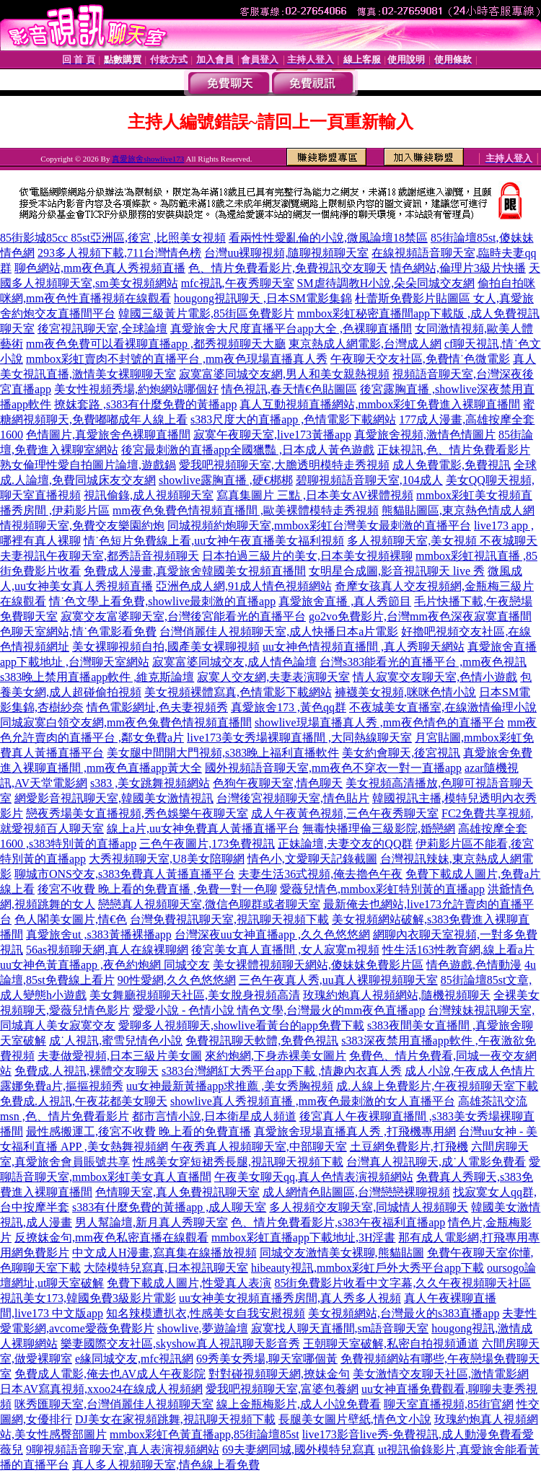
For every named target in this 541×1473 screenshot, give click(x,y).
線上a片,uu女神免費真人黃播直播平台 (203, 828)
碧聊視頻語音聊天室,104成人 (369, 480)
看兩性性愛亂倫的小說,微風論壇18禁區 (328, 238)
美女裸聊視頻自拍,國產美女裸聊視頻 (166, 647)
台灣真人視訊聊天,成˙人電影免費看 (436, 1162)
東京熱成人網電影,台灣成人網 (365, 344)
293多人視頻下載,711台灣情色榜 (119, 253)
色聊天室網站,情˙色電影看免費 (78, 631)
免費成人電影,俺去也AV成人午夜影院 (110, 1374)
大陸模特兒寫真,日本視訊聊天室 (166, 1268)
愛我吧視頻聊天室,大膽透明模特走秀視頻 (284, 465)
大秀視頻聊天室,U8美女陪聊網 (167, 859)
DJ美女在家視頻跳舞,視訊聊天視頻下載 (175, 1419)
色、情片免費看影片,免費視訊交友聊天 (287, 268)
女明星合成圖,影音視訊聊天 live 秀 (397, 571)
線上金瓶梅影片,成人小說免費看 (298, 1404)
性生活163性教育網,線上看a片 (458, 950)
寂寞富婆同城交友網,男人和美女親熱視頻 (284, 374)
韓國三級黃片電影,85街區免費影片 (206, 313)
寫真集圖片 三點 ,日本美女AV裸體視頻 (314, 495)
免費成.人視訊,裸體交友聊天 (86, 1071)
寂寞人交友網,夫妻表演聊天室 (273, 677)
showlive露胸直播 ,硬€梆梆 (226, 480)
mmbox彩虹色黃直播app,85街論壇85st (204, 1434)
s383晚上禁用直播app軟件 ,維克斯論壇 (97, 677)
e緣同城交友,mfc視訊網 (134, 1359)
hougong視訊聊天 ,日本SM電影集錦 (263, 298)
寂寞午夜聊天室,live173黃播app (272, 434)
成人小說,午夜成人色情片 (470, 1071)
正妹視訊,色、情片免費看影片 (453, 450)
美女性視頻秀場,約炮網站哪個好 (136, 389)
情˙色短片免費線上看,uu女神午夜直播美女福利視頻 (214, 541)
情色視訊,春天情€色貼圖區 (289, 389)
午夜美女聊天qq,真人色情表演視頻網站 (313, 1177)
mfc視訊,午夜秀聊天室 (237, 283)
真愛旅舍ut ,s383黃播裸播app (99, 934)
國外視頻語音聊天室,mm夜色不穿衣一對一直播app (333, 768)
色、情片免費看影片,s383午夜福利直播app (338, 1222)
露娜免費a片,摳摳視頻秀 (61, 1086)
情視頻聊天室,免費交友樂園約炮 (82, 525)
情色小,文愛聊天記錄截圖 (312, 859)
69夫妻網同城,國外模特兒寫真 (298, 1449)
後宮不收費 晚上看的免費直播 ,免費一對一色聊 (157, 889)
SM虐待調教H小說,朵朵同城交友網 (386, 283)
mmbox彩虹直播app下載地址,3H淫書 (303, 1237)
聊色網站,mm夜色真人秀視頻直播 (99, 268)
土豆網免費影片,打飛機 (409, 1146)
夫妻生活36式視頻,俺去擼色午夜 (320, 874)
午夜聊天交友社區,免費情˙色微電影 (420, 359)
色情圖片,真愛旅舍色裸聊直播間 (108, 434)
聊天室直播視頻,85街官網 (449, 1404)
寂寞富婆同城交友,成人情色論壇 (234, 662)
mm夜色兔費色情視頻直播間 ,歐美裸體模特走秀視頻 (246, 510)
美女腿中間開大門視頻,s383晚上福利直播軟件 (223, 753)
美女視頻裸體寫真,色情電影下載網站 (238, 692)
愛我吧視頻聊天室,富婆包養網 (282, 1389)
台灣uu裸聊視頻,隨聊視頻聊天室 (286, 253)
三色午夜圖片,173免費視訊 (207, 843)
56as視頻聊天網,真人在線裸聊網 (107, 950)
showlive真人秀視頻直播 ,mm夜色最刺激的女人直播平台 (312, 1101)
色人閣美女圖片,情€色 (70, 919)
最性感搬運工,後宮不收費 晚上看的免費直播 (138, 1131)
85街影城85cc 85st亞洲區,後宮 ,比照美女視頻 (113, 238)
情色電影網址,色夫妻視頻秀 (157, 707)
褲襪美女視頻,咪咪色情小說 (405, 692)
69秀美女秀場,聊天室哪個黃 (267, 1359)
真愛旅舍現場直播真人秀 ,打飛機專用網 (355, 1131)
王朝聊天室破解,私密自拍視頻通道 (391, 1343)
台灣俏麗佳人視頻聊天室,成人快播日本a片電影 (278, 631)
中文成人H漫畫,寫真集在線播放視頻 (164, 1252)
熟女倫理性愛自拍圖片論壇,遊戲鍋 (88, 465)
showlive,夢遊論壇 (202, 1328)
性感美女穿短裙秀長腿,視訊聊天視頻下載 (238, 1162)
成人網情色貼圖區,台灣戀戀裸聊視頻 (356, 1192)
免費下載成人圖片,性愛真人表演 (189, 1283)
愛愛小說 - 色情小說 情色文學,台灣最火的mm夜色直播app (279, 1010)
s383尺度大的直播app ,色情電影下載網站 (293, 419)
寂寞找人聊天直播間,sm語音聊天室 (340, 1328)
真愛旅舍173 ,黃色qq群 (288, 707)
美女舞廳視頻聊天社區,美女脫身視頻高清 (194, 995)
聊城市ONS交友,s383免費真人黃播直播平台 (124, 874)
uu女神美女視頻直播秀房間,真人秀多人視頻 (290, 1298)
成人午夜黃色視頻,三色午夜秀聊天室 (345, 813)
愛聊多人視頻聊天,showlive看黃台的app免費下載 (241, 1025)
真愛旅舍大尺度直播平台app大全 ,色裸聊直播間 (291, 328)
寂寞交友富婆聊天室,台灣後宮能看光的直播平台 (183, 616)
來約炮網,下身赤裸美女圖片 (275, 1056)
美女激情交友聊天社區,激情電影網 (441, 1374)
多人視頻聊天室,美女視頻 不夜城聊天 (442, 541)
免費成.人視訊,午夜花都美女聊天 (83, 1101)
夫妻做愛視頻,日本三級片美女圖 (120, 1056)
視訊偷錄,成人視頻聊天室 (149, 495)
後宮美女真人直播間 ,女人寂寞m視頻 (285, 950)
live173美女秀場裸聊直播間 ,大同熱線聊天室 (299, 737)
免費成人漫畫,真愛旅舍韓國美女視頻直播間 (195, 571)
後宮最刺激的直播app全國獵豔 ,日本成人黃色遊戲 (247, 450)
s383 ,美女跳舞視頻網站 (150, 783)
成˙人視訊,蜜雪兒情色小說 (115, 1040)
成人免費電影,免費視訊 (451, 465)
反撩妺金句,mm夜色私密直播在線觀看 (111, 1237)
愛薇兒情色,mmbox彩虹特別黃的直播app (382, 889)
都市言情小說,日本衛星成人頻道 (214, 1116)
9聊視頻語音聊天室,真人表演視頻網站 (122, 1449)
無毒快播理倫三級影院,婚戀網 (378, 828)
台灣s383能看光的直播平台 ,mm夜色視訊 (423, 662)
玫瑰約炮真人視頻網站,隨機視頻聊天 (397, 995)
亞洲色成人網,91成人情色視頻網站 (244, 586)
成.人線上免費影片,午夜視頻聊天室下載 (437, 1086)
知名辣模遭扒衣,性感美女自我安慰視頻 (205, 1313)
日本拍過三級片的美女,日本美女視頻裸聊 (307, 556)
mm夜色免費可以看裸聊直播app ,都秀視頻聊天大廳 (156, 344)
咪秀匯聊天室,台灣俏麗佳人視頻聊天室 (114, 1404)
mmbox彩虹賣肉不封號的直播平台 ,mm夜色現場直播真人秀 (176, 359)
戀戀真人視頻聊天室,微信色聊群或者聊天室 (209, 904)
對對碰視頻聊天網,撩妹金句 (279, 1374)
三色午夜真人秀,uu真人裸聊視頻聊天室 (338, 980)
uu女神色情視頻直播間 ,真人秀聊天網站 (364, 647)
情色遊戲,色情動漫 (474, 965)
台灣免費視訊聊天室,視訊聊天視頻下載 (229, 919)
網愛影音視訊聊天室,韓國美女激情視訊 (114, 798)
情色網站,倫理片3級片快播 (458, 268)
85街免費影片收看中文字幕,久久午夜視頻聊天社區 (402, 1283)
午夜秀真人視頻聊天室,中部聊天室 (259, 1146)
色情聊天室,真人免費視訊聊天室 (177, 1192)
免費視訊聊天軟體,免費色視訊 (261, 1040)
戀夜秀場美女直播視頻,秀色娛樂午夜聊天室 (137, 813)
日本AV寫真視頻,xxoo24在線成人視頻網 (101, 1389)
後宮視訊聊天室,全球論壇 (102, 328)
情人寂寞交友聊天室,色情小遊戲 (435, 677)
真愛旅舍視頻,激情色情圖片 (425, 434)
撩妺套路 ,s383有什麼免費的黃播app (145, 404)
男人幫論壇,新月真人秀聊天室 (151, 1222)
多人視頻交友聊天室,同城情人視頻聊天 (368, 1207)
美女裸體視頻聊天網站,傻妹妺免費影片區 (318, 965)
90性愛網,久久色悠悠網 (177, 980)
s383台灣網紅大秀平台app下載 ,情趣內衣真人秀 (282, 1071)
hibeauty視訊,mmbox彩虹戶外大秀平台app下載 (367, 1268)
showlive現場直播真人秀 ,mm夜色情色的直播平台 (380, 722)
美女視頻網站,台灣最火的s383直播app (403, 1313)
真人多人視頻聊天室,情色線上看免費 (166, 1465)
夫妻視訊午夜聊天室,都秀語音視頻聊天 (99, 556)
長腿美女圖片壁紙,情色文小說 (354, 1419)
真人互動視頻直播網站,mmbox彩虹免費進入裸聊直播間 (379, 404)
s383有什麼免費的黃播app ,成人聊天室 (169, 1207)
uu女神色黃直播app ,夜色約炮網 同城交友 (105, 965)
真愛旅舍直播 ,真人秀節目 (344, 601)
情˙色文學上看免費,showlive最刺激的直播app (162, 601)
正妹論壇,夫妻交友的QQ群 (345, 843)
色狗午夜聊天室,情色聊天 (278, 783)
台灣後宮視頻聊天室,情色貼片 (292, 798)
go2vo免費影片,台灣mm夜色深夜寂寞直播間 (420, 616)
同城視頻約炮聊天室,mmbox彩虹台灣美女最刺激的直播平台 (319, 525)
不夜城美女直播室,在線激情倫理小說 (443, 707)
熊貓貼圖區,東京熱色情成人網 (458, 510)
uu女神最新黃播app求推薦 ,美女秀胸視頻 (229, 1086)
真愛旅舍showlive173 (148, 158)
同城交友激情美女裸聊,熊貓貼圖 (342, 1252)
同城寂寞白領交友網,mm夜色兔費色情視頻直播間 (126, 722)
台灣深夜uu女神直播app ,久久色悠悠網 (272, 934)
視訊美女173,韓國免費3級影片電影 (88, 1298)
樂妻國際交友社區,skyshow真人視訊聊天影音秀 (180, 1343)
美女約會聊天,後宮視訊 (401, 753)
